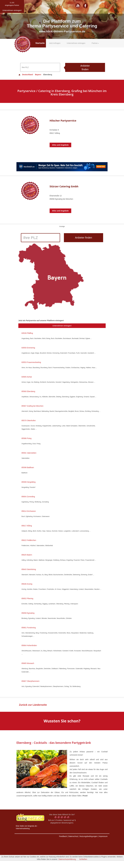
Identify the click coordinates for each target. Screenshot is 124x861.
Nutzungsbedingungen (88, 836)
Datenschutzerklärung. (67, 859)
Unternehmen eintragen (76, 43)
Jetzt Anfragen (54, 43)
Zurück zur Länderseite (33, 704)
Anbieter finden (85, 67)
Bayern (38, 75)
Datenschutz (73, 836)
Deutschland (25, 75)
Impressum (103, 836)
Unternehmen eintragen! (62, 326)
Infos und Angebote (60, 145)
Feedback (63, 836)
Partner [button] (95, 43)
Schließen (83, 859)
